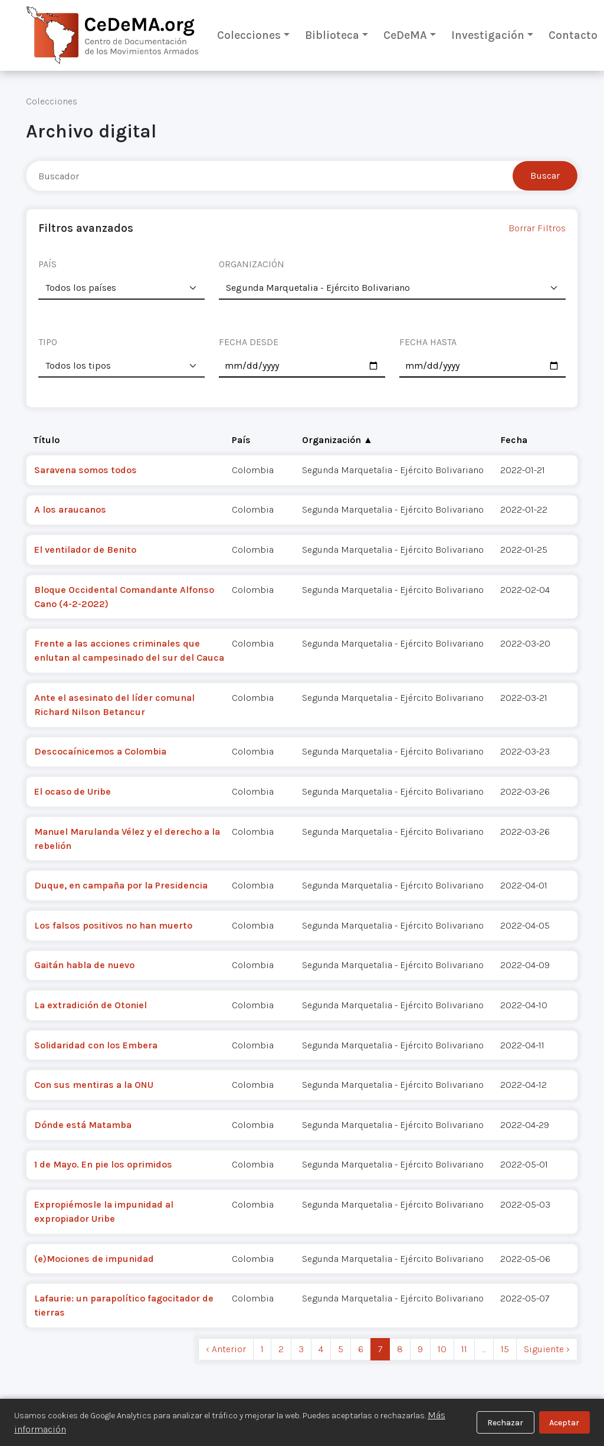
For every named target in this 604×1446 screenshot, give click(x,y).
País (241, 439)
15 (505, 1349)
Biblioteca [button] (332, 35)
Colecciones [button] (249, 35)
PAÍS (47, 264)
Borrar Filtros (537, 228)
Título (47, 439)
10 (442, 1349)
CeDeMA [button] (405, 35)
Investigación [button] (487, 35)
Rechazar (505, 1423)
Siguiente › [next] (547, 1349)
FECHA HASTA (428, 341)
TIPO (47, 341)
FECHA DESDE (248, 341)
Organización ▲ (337, 439)
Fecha (513, 439)
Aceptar (564, 1423)
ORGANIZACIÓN (251, 264)
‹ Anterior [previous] (226, 1349)
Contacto (573, 35)
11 (464, 1349)
